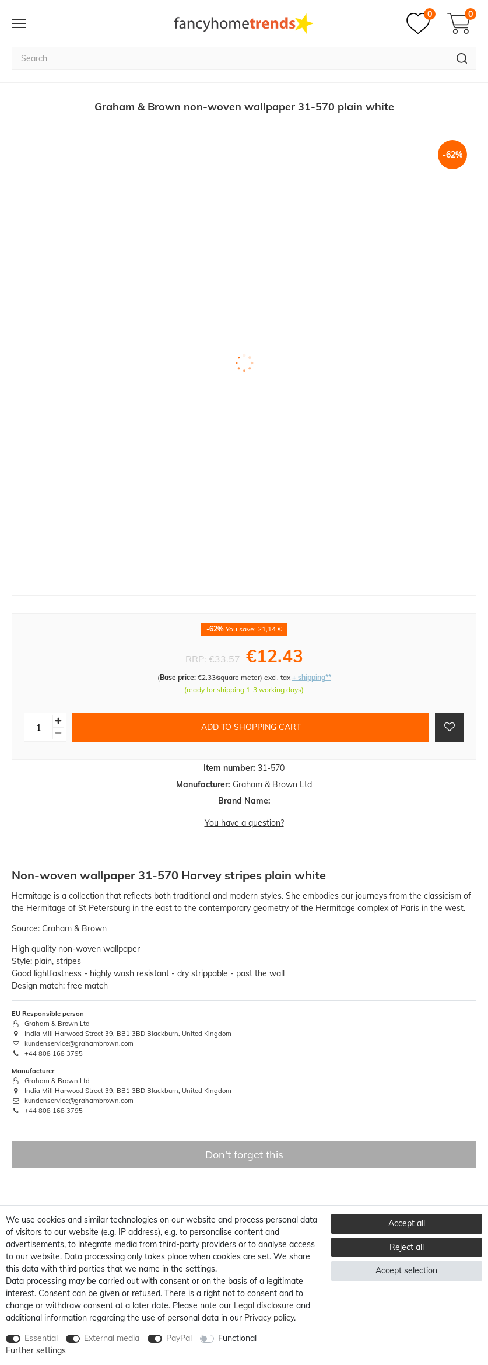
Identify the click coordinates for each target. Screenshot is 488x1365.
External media (111, 1338)
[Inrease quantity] (58, 721)
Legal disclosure (264, 1305)
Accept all (406, 1223)
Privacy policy (269, 1317)
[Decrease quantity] (58, 733)
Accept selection (406, 1270)
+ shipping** (311, 677)
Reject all (406, 1247)
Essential (41, 1338)
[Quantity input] (38, 727)
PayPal (179, 1338)
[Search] (462, 58)
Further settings (36, 1350)
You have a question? (244, 823)
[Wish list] (421, 23)
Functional (237, 1338)
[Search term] (230, 58)
